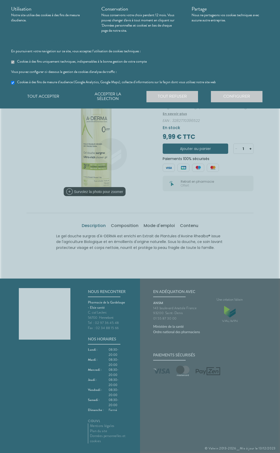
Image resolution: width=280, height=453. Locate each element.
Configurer (236, 96)
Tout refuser (172, 96)
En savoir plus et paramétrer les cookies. (39, 41)
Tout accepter (43, 96)
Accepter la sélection (108, 96)
